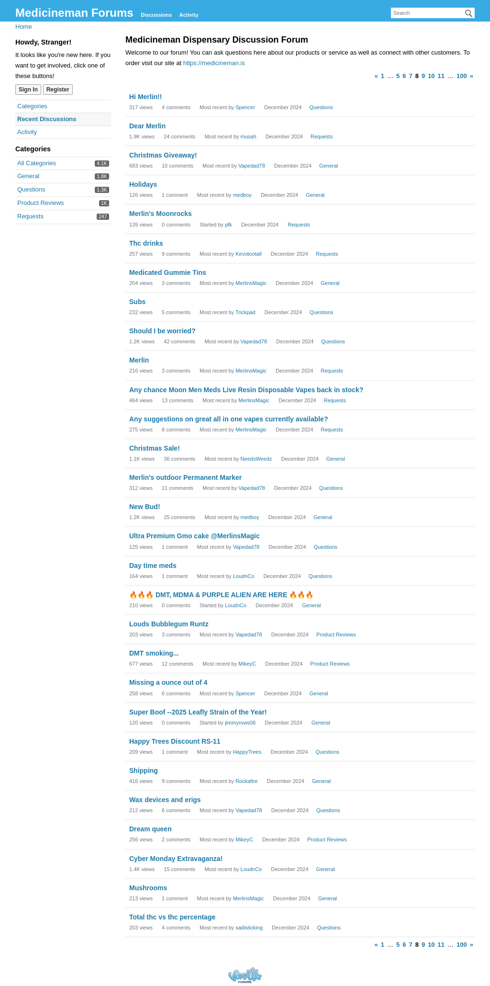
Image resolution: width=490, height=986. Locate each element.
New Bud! (144, 506)
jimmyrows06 (240, 722)
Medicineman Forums (74, 12)
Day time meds (153, 565)
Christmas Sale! (154, 448)
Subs (137, 302)
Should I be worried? (162, 331)
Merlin (139, 360)
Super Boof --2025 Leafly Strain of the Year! (198, 712)
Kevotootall (248, 254)
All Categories (36, 163)
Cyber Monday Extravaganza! (176, 858)
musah (248, 136)
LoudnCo (244, 576)
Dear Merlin (147, 126)
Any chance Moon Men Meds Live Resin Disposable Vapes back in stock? (246, 390)
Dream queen (150, 829)
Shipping (143, 770)
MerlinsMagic (251, 283)
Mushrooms (148, 888)
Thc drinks (146, 243)
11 (441, 75)
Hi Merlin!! (145, 97)
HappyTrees (247, 752)
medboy (242, 195)
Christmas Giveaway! (163, 155)
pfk (228, 224)
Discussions (156, 15)
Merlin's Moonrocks (160, 213)
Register (57, 89)
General (28, 176)
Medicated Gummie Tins (167, 272)
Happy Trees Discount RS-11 (175, 741)
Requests (30, 216)
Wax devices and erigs (165, 800)
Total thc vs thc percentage (172, 917)
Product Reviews (40, 202)
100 (462, 75)
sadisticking (249, 927)
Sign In (28, 89)
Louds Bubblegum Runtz (169, 624)
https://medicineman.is (214, 63)
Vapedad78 (251, 166)
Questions (31, 189)
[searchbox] (433, 13)
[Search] (469, 13)
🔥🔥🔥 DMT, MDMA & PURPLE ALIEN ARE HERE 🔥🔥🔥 (221, 595)
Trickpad (245, 312)
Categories (32, 106)
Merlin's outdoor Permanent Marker (185, 477)
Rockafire (246, 781)
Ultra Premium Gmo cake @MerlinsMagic (194, 536)
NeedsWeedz (256, 459)
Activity (189, 15)
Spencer (245, 107)
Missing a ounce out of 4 (168, 682)
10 (431, 75)
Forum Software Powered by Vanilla (245, 975)
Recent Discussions (47, 119)
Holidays (143, 184)
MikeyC (247, 664)
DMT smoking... (153, 653)
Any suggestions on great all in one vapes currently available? (228, 419)
